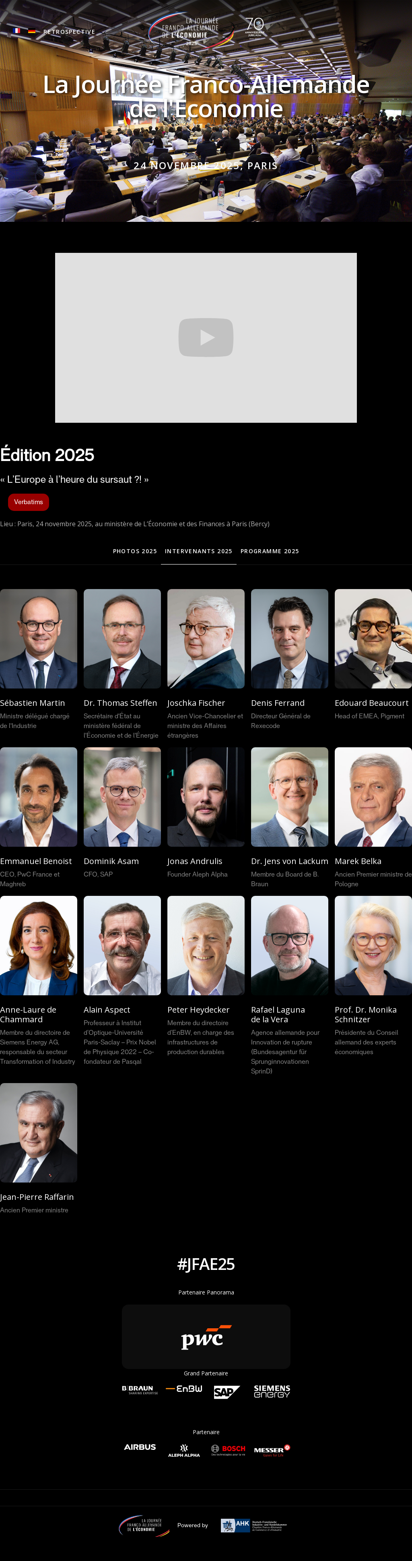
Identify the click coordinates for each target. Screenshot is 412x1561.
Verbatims (28, 502)
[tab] (135, 551)
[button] (69, 32)
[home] (206, 30)
